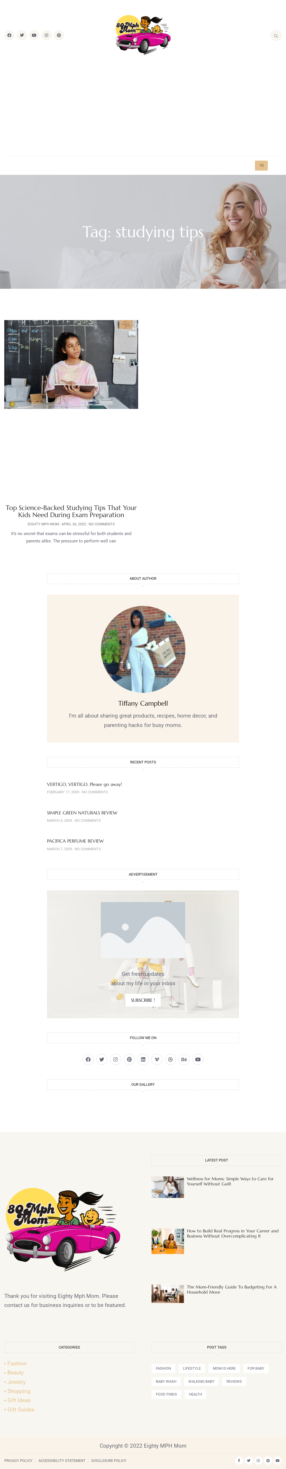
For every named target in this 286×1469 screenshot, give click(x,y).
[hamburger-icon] (261, 166)
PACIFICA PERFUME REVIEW (75, 841)
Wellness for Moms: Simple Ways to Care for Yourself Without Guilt (230, 1181)
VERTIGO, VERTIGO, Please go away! (84, 784)
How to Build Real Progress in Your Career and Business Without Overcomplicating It (233, 1233)
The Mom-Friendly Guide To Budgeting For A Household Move (232, 1289)
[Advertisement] (143, 106)
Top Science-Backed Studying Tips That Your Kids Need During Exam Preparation (71, 511)
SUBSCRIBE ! (143, 1000)
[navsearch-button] (276, 35)
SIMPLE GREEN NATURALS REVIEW (82, 813)
